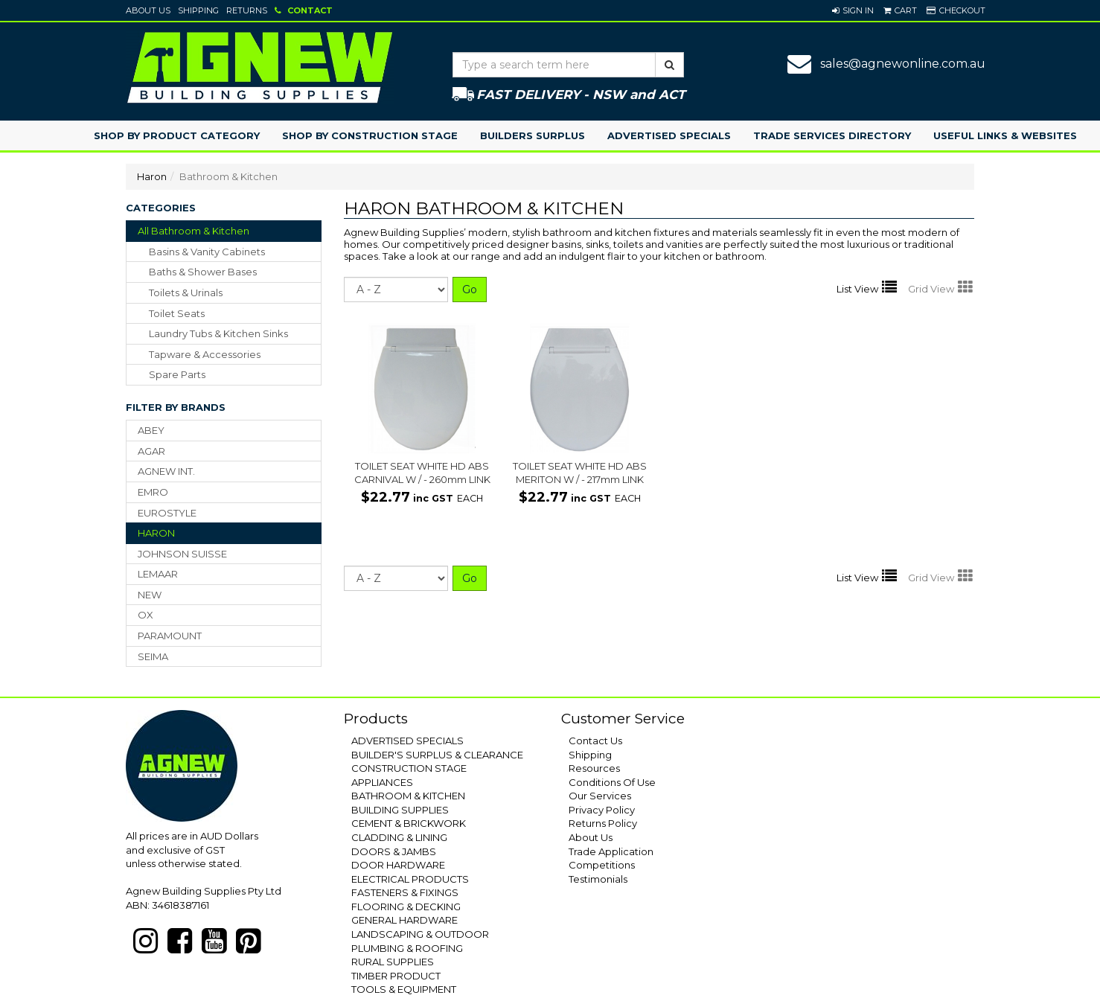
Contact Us (595, 740)
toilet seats (177, 313)
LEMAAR (158, 574)
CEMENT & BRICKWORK (408, 823)
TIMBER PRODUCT (396, 976)
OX (145, 615)
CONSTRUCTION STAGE (409, 768)
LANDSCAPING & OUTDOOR (420, 934)
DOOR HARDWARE (398, 865)
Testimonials (598, 879)
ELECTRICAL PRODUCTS (410, 879)
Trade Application (611, 851)
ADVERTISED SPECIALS (407, 740)
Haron (152, 176)
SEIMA (153, 656)
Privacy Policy (602, 810)
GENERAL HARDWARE (404, 920)
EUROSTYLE (167, 513)
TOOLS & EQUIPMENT (403, 989)
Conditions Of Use (612, 782)
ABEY (151, 430)
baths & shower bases (203, 272)
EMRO (153, 492)
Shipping (198, 10)
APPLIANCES (382, 782)
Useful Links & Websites (1005, 135)
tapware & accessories (204, 354)
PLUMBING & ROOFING (407, 948)
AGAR (151, 451)
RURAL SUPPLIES (392, 962)
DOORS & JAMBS (393, 851)
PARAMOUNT (170, 636)
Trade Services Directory (832, 135)
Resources (594, 768)
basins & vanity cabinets (207, 252)
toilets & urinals (186, 292)
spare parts (177, 374)
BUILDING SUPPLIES (400, 810)
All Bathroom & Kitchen (193, 231)
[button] (852, 10)
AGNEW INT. (166, 471)
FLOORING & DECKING (406, 906)
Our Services (600, 796)
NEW (150, 595)
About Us (148, 10)
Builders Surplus (532, 135)
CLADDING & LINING (399, 837)
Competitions (602, 865)
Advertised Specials (669, 135)
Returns (246, 10)
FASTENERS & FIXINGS (404, 892)
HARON (156, 533)
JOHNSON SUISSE (182, 554)
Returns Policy (603, 823)
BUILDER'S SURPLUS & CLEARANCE (437, 755)
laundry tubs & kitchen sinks (218, 333)
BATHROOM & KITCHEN (408, 796)
